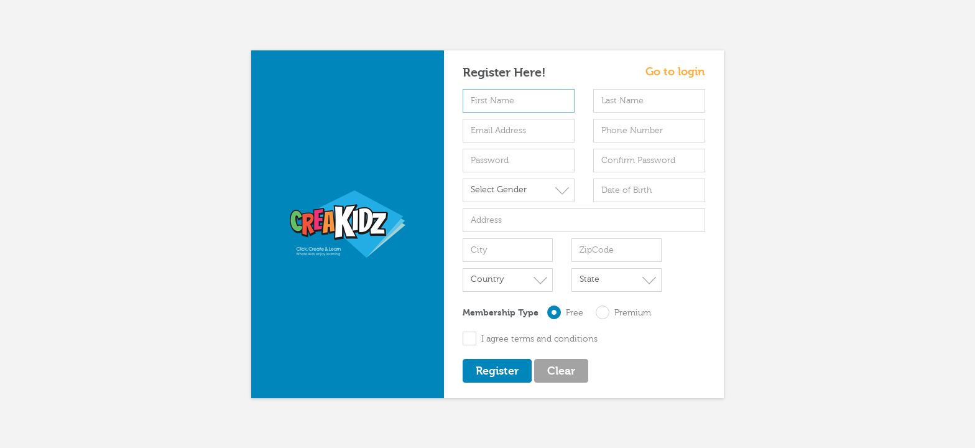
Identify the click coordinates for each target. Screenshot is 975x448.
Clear (561, 371)
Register (497, 371)
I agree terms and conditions (530, 338)
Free (570, 312)
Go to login (675, 72)
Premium (623, 312)
